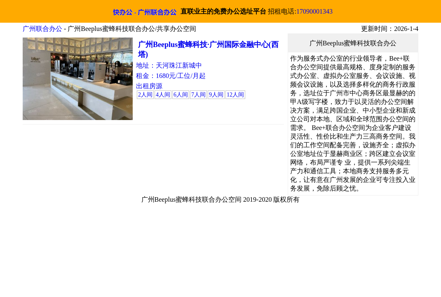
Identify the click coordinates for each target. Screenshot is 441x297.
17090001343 (314, 11)
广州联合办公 (42, 28)
